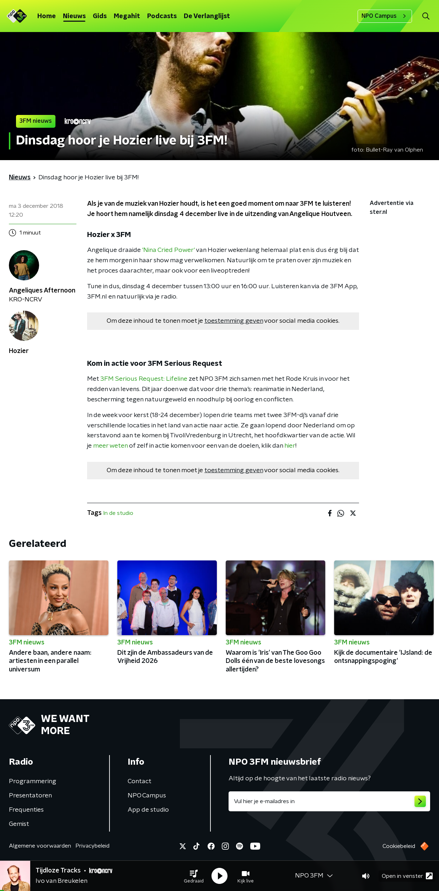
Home (46, 16)
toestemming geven (233, 321)
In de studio (118, 513)
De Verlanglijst (207, 16)
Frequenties (26, 810)
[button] (193, 876)
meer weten (110, 446)
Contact (139, 781)
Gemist (19, 824)
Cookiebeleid (398, 846)
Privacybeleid (92, 846)
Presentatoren (30, 795)
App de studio (148, 810)
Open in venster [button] (407, 875)
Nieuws (74, 16)
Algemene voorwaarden (40, 846)
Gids (100, 16)
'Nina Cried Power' (168, 250)
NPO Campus (385, 16)
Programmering (32, 781)
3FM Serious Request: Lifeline (143, 379)
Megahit (127, 16)
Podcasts (162, 16)
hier (289, 446)
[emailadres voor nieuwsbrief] (329, 801)
